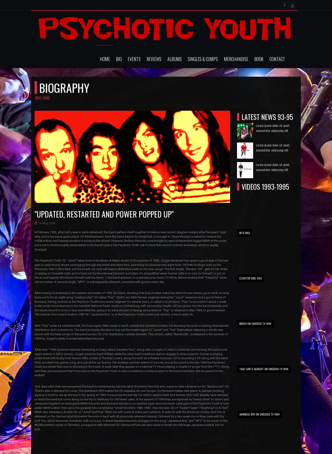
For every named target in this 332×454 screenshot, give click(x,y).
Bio (119, 58)
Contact (277, 58)
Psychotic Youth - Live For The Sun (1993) (234, 442)
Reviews (154, 58)
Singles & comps (203, 58)
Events (134, 58)
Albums (174, 58)
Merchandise (236, 58)
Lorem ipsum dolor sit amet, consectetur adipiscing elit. (273, 128)
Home (105, 58)
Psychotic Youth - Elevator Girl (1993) (232, 448)
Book (259, 58)
